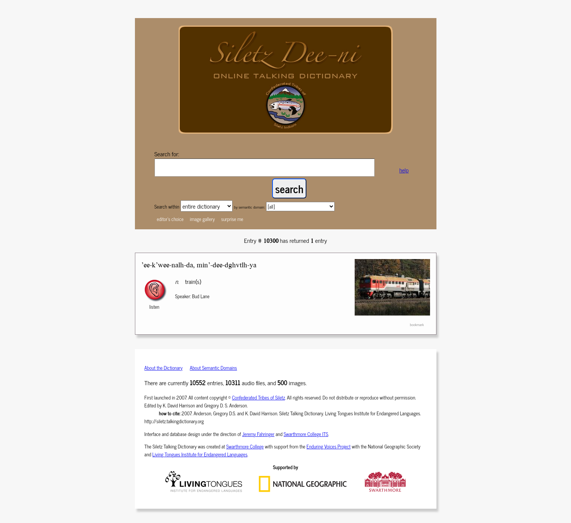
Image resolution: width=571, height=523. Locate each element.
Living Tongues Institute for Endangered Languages (199, 454)
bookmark (417, 325)
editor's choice (170, 219)
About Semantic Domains (213, 368)
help (404, 170)
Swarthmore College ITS (306, 434)
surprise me (232, 219)
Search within (168, 206)
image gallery (202, 219)
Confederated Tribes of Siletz (258, 397)
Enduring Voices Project (328, 446)
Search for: (167, 154)
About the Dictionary (163, 368)
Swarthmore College (244, 446)
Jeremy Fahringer (258, 434)
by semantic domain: (249, 207)
